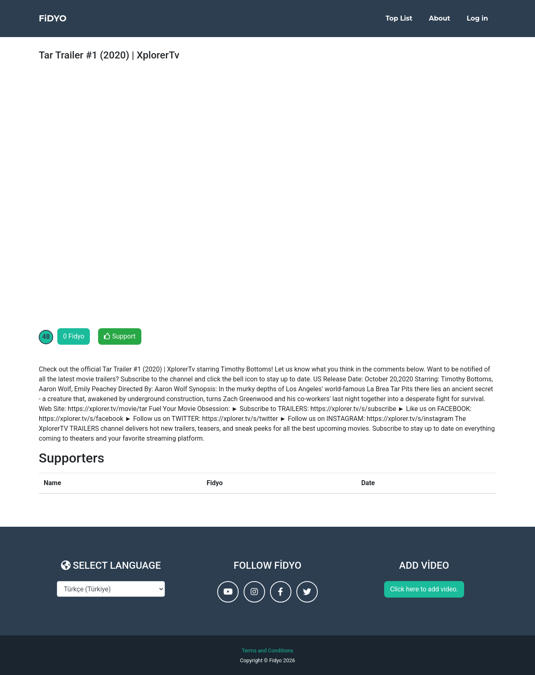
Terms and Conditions (267, 650)
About (440, 21)
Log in (477, 21)
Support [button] (119, 336)
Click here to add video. (424, 589)
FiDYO (57, 21)
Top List (399, 21)
